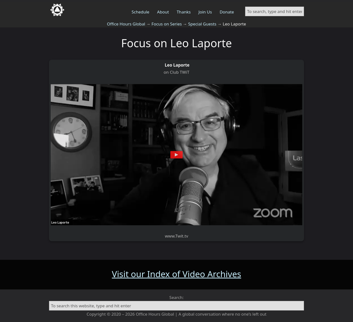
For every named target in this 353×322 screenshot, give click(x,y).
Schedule (141, 12)
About (163, 12)
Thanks (184, 12)
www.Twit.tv (176, 236)
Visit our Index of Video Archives (176, 274)
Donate (227, 12)
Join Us (205, 12)
